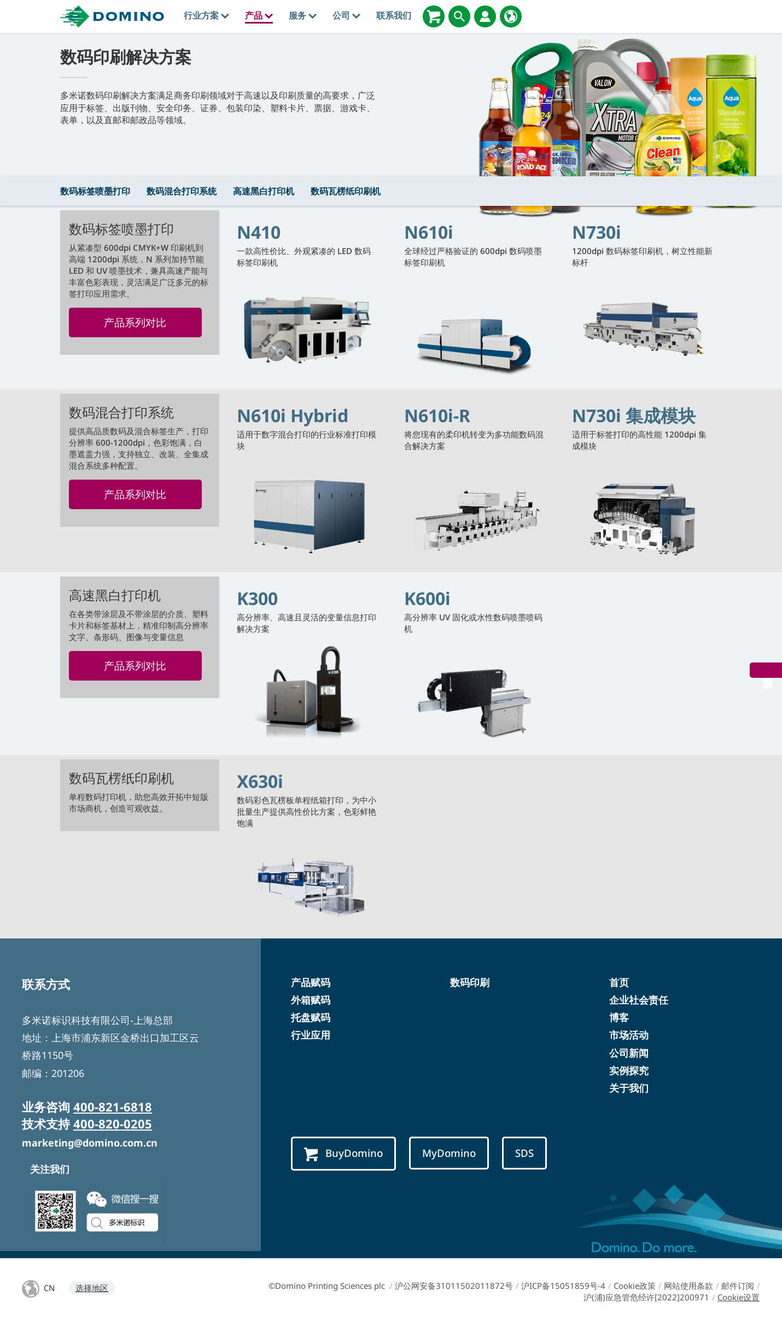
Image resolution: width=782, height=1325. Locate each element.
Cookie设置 (738, 1297)
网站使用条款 (688, 1285)
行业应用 (310, 1034)
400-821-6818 (112, 1106)
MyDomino (449, 1153)
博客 (619, 1017)
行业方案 (206, 15)
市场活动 (629, 1034)
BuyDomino (343, 1153)
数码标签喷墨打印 (95, 191)
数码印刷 (469, 982)
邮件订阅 (737, 1285)
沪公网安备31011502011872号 (454, 1285)
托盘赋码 (310, 1017)
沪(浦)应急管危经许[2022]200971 (646, 1297)
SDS (524, 1153)
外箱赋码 (310, 999)
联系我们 (393, 15)
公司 (346, 15)
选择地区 (91, 1287)
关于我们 (629, 1087)
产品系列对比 (135, 322)
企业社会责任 (638, 999)
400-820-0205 (112, 1123)
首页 (619, 982)
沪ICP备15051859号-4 (563, 1285)
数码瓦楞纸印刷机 (346, 191)
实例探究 (629, 1070)
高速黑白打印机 (263, 191)
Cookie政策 (635, 1285)
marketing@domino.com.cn (89, 1142)
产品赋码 (310, 982)
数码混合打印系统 (182, 191)
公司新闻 (629, 1052)
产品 (259, 15)
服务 (303, 15)
